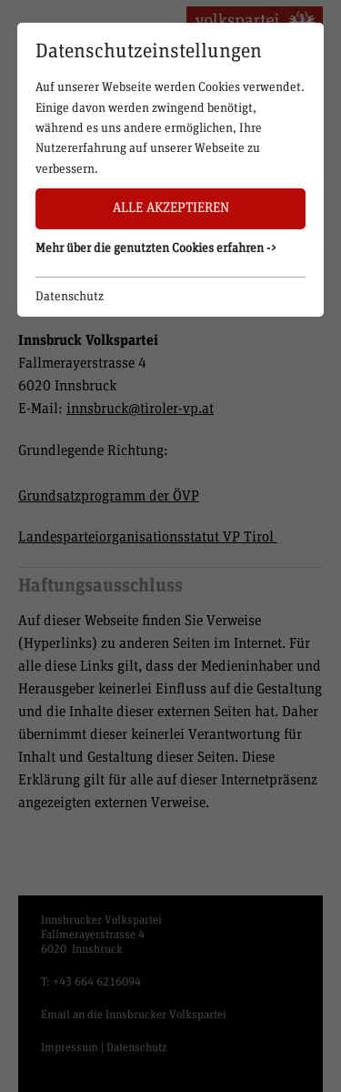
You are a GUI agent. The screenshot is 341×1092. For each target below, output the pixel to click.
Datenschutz (69, 296)
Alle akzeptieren (171, 208)
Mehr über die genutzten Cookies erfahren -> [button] (156, 248)
